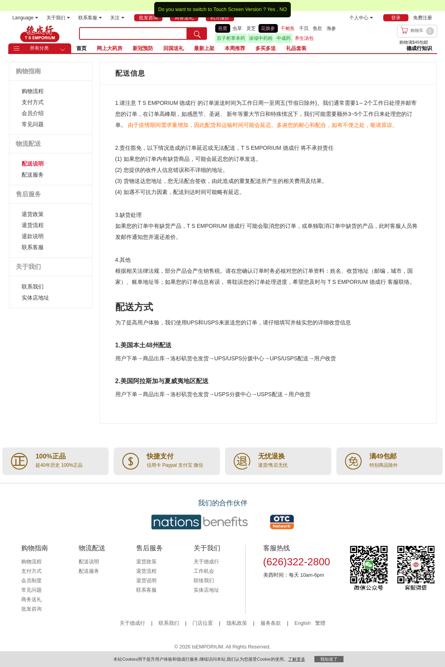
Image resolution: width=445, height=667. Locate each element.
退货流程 (33, 225)
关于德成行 (206, 562)
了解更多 (296, 659)
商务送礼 (31, 599)
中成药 (284, 38)
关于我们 (58, 17)
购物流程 (33, 91)
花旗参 (268, 28)
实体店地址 (35, 297)
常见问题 (33, 124)
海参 (331, 28)
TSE (39, 33)
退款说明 (33, 236)
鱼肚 (317, 28)
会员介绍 (33, 113)
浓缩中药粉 (261, 38)
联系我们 (33, 286)
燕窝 (222, 28)
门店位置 (202, 623)
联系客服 (90, 17)
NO (283, 9)
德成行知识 (419, 48)
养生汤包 (304, 38)
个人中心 (361, 17)
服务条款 (270, 623)
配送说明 (33, 163)
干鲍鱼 (288, 28)
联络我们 (204, 580)
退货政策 (33, 214)
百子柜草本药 (231, 38)
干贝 (303, 28)
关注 (117, 17)
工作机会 (204, 571)
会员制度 (31, 580)
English (303, 623)
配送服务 (33, 174)
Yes (271, 9)
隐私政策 (237, 623)
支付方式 (33, 102)
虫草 (237, 28)
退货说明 (146, 580)
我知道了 (329, 659)
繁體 (320, 623)
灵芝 (251, 28)
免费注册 (422, 17)
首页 (81, 48)
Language (26, 17)
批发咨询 (31, 609)
